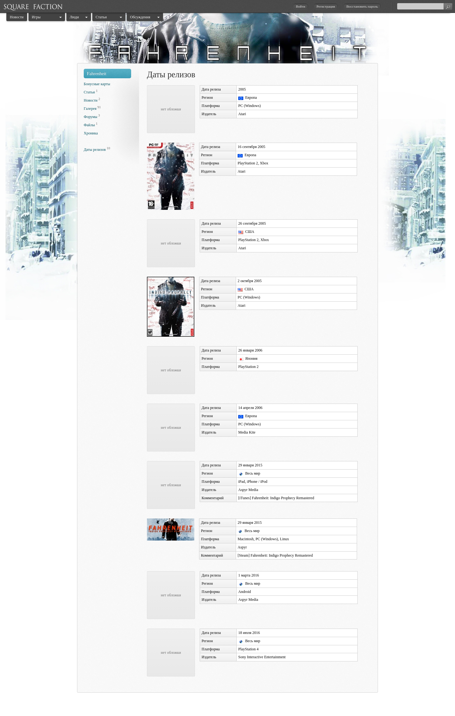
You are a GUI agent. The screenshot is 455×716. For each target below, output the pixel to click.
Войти (300, 6)
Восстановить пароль (362, 6)
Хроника (91, 133)
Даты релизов (95, 149)
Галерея (90, 108)
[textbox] (424, 6)
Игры (36, 17)
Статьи (101, 17)
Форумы (90, 117)
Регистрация (326, 6)
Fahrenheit (96, 73)
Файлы (89, 125)
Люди (74, 17)
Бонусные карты (97, 84)
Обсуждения (140, 17)
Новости (17, 17)
